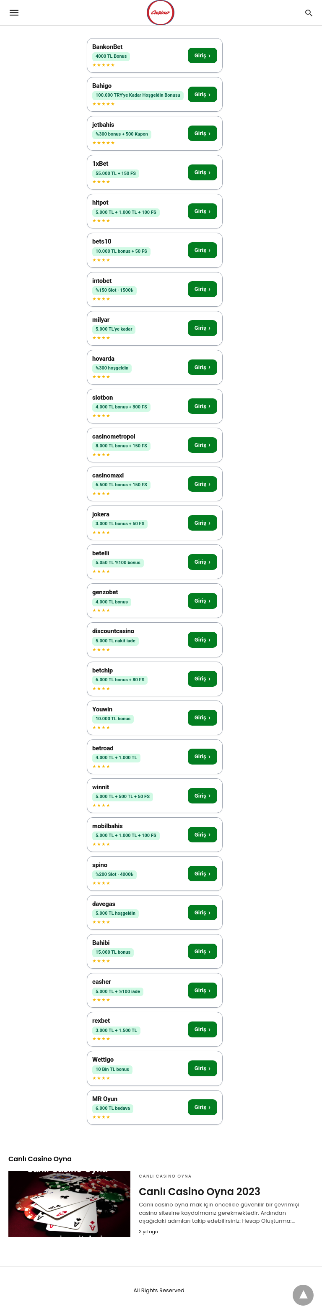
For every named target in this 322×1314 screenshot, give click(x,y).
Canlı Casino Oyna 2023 (199, 1192)
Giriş (202, 55)
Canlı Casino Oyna (165, 1176)
